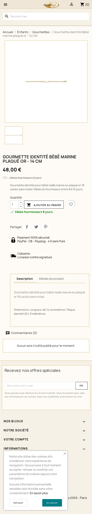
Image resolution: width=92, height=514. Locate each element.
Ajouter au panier (44, 205)
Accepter (52, 502)
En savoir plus (39, 493)
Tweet (36, 226)
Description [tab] (25, 279)
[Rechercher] (46, 16)
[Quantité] (14, 205)
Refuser (18, 502)
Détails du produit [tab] (51, 279)
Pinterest (45, 226)
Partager (27, 226)
